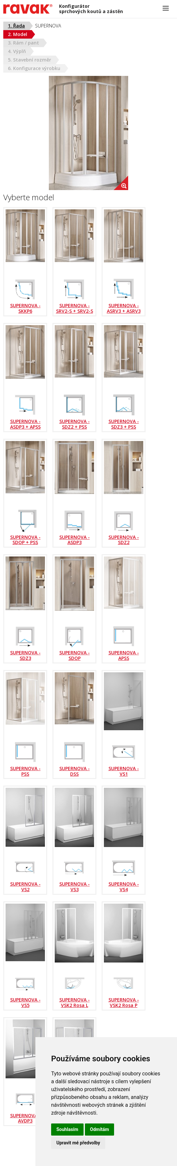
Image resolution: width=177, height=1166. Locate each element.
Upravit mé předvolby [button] (78, 1142)
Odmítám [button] (99, 1129)
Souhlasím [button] (67, 1129)
